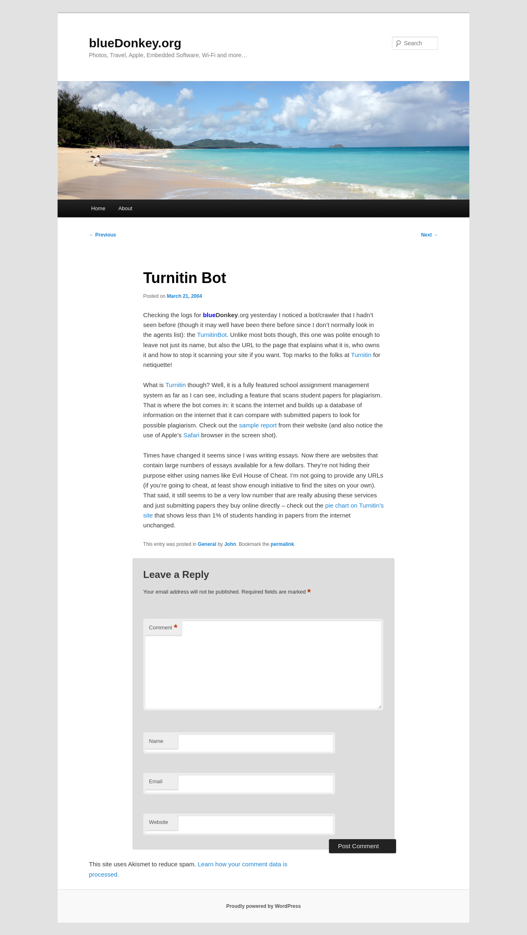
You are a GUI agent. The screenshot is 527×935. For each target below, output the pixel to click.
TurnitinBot (212, 334)
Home (98, 208)
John (230, 544)
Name (156, 741)
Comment (163, 628)
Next (429, 235)
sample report (258, 425)
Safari (191, 435)
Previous (102, 235)
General (207, 544)
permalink (282, 544)
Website (158, 822)
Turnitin (361, 354)
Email (156, 781)
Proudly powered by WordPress (263, 906)
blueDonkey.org (135, 43)
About (125, 208)
